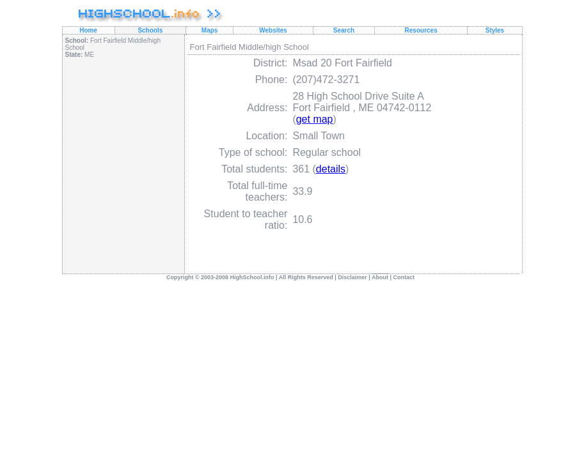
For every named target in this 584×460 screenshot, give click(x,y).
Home (88, 30)
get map (314, 119)
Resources (421, 30)
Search (343, 30)
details (330, 169)
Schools (150, 30)
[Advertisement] (123, 155)
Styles (494, 30)
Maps (209, 30)
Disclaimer (352, 277)
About (380, 277)
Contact (404, 277)
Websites (273, 30)
